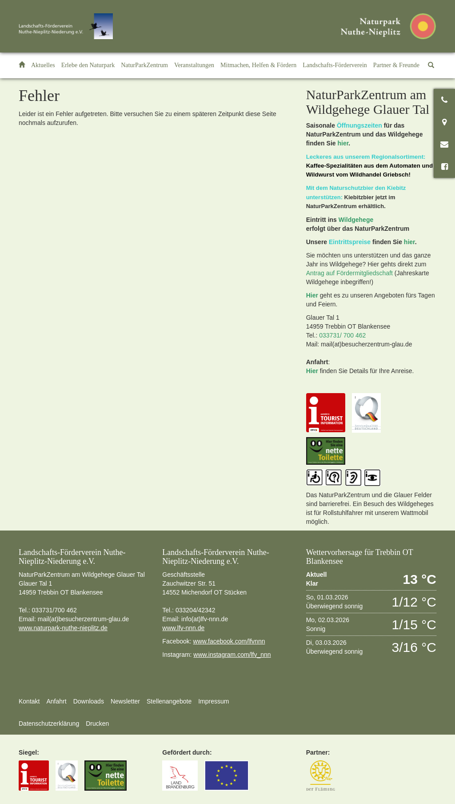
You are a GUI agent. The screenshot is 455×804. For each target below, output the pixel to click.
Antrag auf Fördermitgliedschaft (349, 273)
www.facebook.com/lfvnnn (229, 641)
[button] (88, 65)
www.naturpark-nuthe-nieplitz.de (63, 627)
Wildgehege (356, 219)
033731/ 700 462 (342, 335)
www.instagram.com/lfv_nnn (232, 654)
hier (342, 143)
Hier (312, 295)
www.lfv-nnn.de (183, 627)
